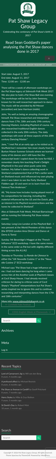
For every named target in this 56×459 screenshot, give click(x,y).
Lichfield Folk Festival (18, 304)
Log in (4, 349)
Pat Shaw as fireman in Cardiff (15, 389)
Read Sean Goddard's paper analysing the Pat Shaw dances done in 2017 (28, 46)
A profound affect (9, 381)
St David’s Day (7, 405)
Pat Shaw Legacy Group (28, 23)
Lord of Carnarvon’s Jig (11, 373)
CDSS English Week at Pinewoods (31, 312)
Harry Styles (6, 397)
